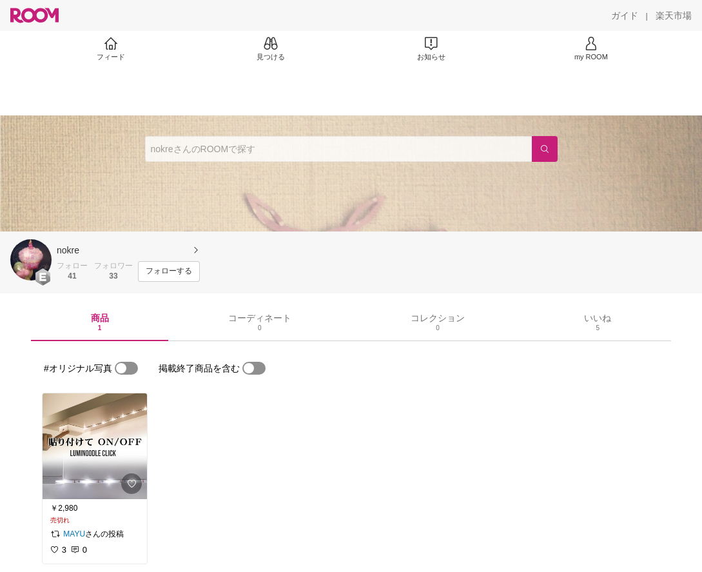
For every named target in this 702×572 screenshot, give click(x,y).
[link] (95, 446)
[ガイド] (624, 15)
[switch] (126, 368)
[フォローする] (169, 271)
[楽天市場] (674, 15)
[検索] (545, 149)
